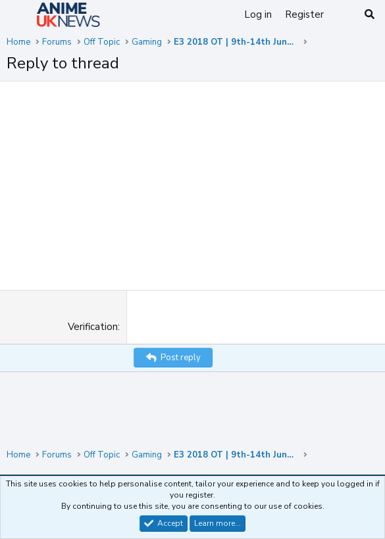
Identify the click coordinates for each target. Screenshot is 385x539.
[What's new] (343, 15)
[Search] (369, 15)
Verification (93, 326)
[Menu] (18, 15)
